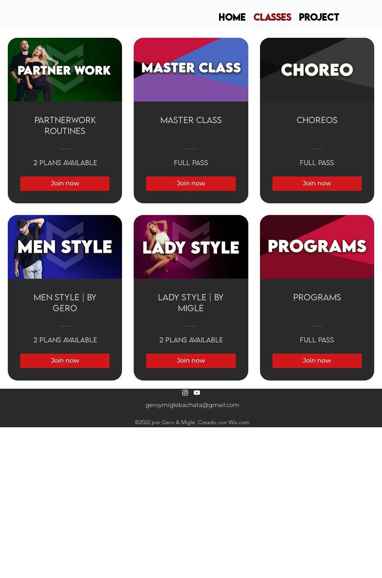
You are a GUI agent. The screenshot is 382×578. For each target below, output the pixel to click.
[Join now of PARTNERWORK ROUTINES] (65, 183)
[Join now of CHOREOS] (317, 183)
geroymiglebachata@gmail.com (192, 405)
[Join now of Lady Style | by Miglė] (190, 361)
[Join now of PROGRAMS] (317, 361)
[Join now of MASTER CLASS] (190, 183)
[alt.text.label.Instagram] (185, 392)
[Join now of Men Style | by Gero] (65, 361)
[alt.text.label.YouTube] (197, 392)
